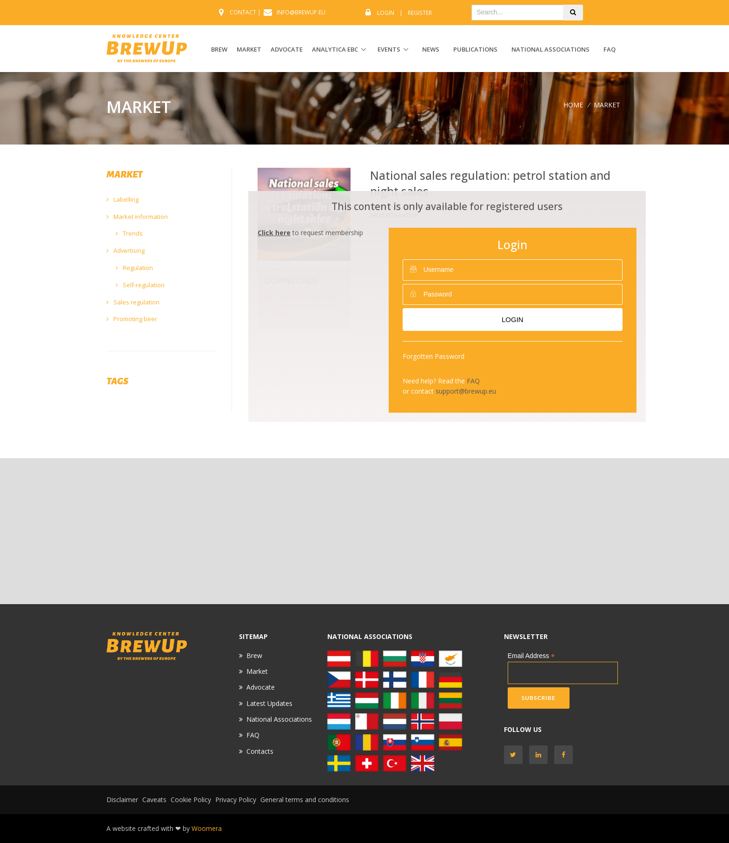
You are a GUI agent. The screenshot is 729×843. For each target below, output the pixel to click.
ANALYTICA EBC (335, 49)
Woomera (207, 828)
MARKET (249, 49)
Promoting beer (131, 319)
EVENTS (389, 49)
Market (257, 671)
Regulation (134, 267)
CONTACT (243, 12)
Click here (274, 232)
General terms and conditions (304, 799)
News (430, 49)
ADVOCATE (287, 49)
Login (385, 13)
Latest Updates (269, 703)
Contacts (259, 751)
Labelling (122, 199)
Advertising (125, 250)
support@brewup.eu (466, 391)
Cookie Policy (191, 799)
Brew (254, 655)
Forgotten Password (433, 356)
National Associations (550, 49)
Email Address (531, 656)
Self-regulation (140, 285)
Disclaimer (122, 799)
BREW (219, 49)
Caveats (154, 799)
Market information (137, 216)
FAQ (609, 49)
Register (420, 13)
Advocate (260, 687)
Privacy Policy (235, 799)
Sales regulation (132, 302)
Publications (475, 49)
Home (573, 104)
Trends (129, 233)
